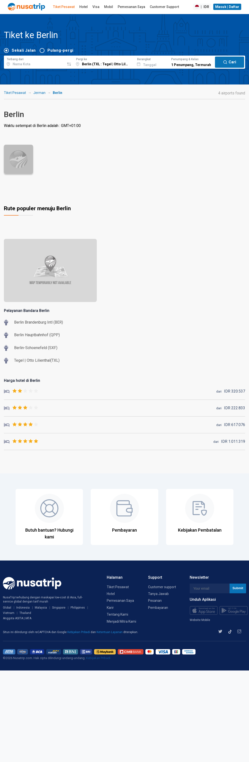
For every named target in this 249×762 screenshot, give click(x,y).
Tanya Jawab (158, 594)
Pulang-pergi (60, 50)
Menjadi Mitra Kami (121, 621)
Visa (95, 7)
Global (7, 607)
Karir (110, 608)
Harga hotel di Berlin (22, 380)
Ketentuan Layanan (110, 632)
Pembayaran (158, 608)
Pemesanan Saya (131, 7)
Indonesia (23, 607)
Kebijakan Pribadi (79, 632)
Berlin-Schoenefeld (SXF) (35, 347)
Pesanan (155, 601)
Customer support (162, 587)
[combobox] (34, 61)
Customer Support (164, 7)
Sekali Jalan (24, 50)
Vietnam (8, 613)
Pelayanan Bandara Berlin (26, 310)
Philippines (78, 607)
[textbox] (34, 61)
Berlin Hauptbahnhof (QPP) (37, 335)
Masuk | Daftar (227, 7)
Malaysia (41, 607)
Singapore (58, 607)
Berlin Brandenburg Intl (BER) (38, 322)
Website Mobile (200, 620)
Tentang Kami (117, 614)
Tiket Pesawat (64, 7)
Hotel (83, 7)
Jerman (39, 93)
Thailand (25, 613)
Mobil (108, 7)
